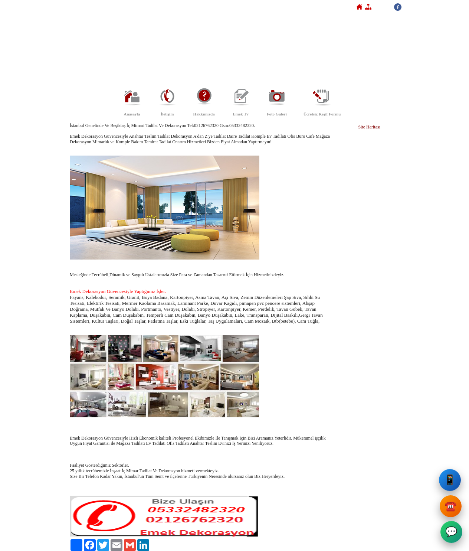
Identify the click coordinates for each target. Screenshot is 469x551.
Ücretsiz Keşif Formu (322, 114)
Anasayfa (132, 114)
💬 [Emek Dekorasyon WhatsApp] (451, 532)
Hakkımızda (204, 114)
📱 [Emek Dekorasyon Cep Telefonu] (451, 480)
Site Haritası (369, 127)
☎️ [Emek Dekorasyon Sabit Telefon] (451, 506)
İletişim (167, 114)
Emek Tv (241, 114)
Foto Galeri (277, 114)
